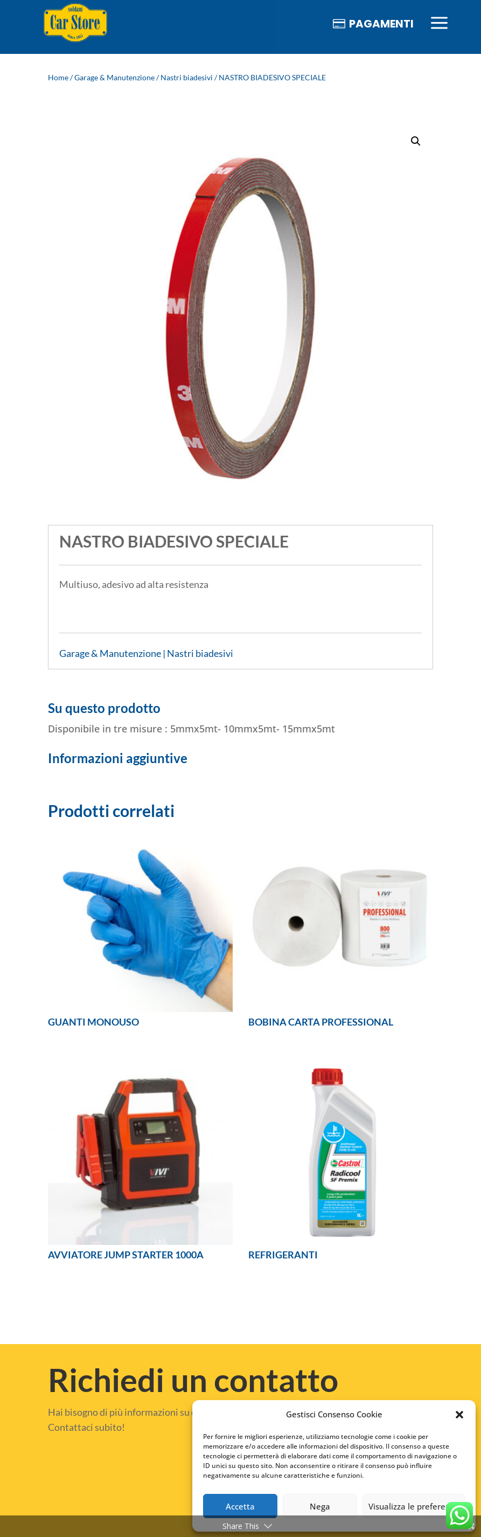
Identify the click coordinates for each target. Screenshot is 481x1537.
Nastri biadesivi (187, 77)
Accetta (240, 1506)
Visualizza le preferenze (413, 1506)
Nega (320, 1506)
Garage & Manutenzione (114, 77)
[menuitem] (75, 23)
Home (58, 77)
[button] (459, 1414)
